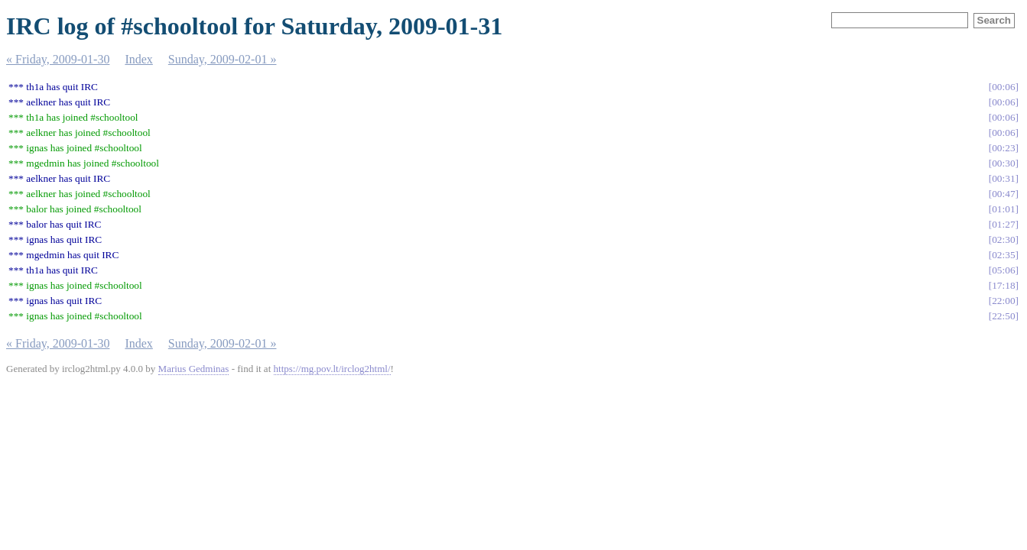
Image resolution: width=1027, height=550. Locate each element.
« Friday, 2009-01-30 (57, 59)
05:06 (1003, 270)
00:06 (1003, 86)
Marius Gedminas (193, 368)
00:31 (1003, 178)
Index (138, 59)
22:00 (1003, 300)
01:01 (1003, 209)
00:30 (1003, 163)
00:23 (1003, 148)
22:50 (1003, 316)
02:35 (1003, 254)
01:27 (1003, 224)
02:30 (1003, 239)
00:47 (1003, 193)
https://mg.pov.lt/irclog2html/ (332, 368)
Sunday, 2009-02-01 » (222, 59)
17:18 (1003, 285)
